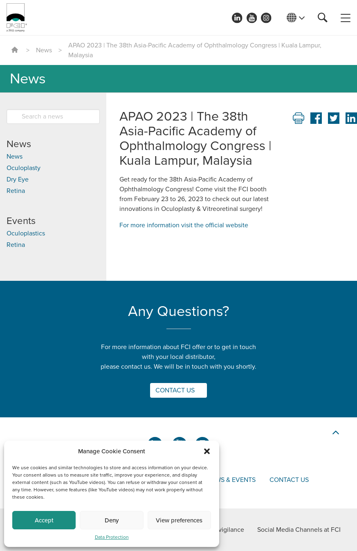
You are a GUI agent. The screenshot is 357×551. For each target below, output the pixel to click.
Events (21, 221)
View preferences (179, 520)
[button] (207, 451)
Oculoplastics (26, 233)
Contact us (289, 480)
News (44, 50)
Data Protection (112, 537)
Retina (16, 191)
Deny (112, 520)
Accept (44, 520)
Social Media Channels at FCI (299, 530)
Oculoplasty (23, 168)
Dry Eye (18, 179)
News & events (231, 480)
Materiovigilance (220, 530)
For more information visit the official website (183, 225)
